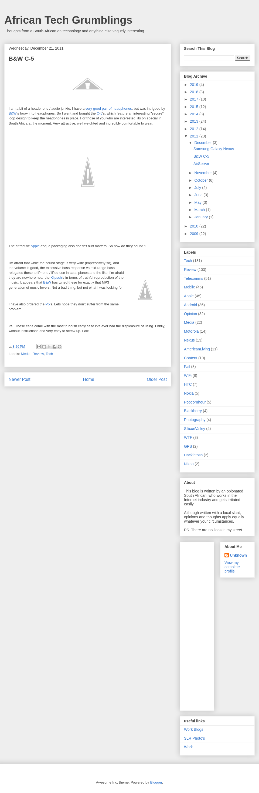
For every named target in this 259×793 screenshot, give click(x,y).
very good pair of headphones (109, 108)
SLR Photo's (194, 738)
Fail (187, 366)
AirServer (201, 163)
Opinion (190, 314)
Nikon (189, 464)
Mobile (189, 287)
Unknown (238, 555)
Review (38, 354)
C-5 (99, 113)
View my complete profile (232, 566)
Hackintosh (193, 455)
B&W (13, 113)
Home (88, 379)
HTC (188, 384)
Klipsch (56, 277)
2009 (194, 234)
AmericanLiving (197, 349)
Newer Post (19, 379)
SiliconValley (194, 428)
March (200, 210)
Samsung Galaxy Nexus (213, 149)
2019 (194, 84)
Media (25, 354)
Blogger (156, 782)
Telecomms (193, 278)
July (198, 187)
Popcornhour (195, 402)
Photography (194, 420)
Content (190, 358)
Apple (35, 246)
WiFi (188, 375)
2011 (194, 136)
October (201, 180)
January (201, 217)
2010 (194, 226)
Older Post (157, 379)
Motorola (191, 331)
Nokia (189, 393)
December (203, 142)
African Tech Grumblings (68, 20)
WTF (188, 437)
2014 (194, 114)
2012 (194, 129)
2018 (194, 92)
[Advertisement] (204, 625)
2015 (194, 107)
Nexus (189, 340)
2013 (194, 121)
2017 (194, 99)
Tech (49, 354)
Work (188, 747)
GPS (188, 446)
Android (190, 305)
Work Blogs (193, 729)
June (198, 195)
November (203, 173)
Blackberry (193, 411)
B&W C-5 (201, 156)
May (198, 202)
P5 (48, 304)
